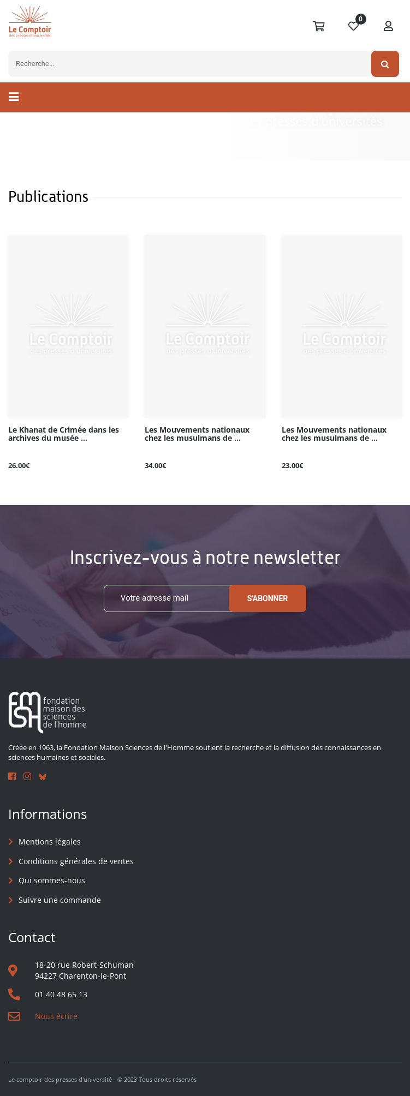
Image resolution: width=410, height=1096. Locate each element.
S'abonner (267, 598)
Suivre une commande (60, 900)
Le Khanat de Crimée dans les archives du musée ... (63, 434)
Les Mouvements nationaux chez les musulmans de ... (197, 434)
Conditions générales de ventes (76, 861)
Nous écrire (56, 1016)
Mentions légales (50, 841)
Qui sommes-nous (52, 880)
